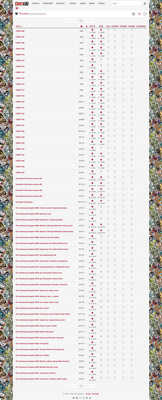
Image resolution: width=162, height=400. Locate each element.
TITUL (18, 26)
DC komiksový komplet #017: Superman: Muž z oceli (37, 290)
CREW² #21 (20, 108)
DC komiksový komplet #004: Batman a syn (33, 214)
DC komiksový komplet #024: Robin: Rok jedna (35, 332)
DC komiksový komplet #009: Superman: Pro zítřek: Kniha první (41, 243)
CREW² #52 (20, 172)
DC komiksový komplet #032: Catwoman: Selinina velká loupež (41, 379)
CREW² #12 (20, 60)
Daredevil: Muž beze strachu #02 (29, 184)
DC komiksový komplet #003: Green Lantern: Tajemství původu (41, 208)
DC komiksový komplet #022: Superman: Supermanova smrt (40, 320)
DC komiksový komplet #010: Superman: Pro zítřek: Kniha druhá (42, 249)
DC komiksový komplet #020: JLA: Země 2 (32, 308)
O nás (88, 394)
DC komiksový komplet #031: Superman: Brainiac (36, 373)
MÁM (101, 26)
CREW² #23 (20, 113)
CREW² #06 (20, 31)
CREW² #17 (20, 90)
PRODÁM (123, 26)
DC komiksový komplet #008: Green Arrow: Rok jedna (37, 237)
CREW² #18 (20, 96)
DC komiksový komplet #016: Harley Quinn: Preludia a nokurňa (41, 284)
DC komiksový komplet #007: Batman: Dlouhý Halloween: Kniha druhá (44, 231)
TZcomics (24, 13)
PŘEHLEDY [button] (60, 3)
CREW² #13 (20, 66)
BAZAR (83, 3)
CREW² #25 (20, 119)
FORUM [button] (73, 3)
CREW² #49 (20, 167)
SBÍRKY (92, 3)
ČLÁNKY (101, 3)
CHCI (108, 26)
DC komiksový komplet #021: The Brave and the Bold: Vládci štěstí (43, 314)
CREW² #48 (20, 161)
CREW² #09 (20, 49)
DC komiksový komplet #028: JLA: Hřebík (32, 355)
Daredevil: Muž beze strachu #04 (29, 196)
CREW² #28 (20, 131)
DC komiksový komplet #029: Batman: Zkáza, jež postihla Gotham (42, 361)
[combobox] (126, 3)
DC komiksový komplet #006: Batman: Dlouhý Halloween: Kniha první (44, 225)
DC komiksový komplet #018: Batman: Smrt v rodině (37, 296)
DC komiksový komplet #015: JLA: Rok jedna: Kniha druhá (39, 279)
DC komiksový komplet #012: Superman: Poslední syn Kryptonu (42, 261)
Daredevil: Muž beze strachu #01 (29, 178)
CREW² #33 (20, 155)
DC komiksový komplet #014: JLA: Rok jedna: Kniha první (39, 273)
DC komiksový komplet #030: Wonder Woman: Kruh (37, 367)
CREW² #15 (20, 78)
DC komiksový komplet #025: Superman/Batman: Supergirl (40, 337)
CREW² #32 (20, 149)
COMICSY (35, 3)
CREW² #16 (20, 84)
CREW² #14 (20, 72)
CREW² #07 (20, 37)
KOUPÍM (114, 26)
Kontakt (95, 394)
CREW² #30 (20, 143)
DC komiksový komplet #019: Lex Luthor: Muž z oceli (37, 302)
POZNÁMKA (141, 26)
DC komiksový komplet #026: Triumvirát (32, 343)
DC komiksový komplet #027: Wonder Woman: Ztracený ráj (40, 349)
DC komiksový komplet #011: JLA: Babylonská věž (36, 255)
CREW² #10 (20, 54)
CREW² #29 (20, 137)
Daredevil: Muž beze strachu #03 (29, 190)
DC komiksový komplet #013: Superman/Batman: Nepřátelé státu (42, 267)
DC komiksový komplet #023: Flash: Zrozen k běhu (36, 326)
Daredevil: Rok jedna (24, 202)
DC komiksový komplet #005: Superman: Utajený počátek (39, 220)
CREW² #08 (20, 43)
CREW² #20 (20, 102)
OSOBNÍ (131, 26)
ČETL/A (92, 26)
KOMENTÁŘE (48, 3)
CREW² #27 (20, 125)
